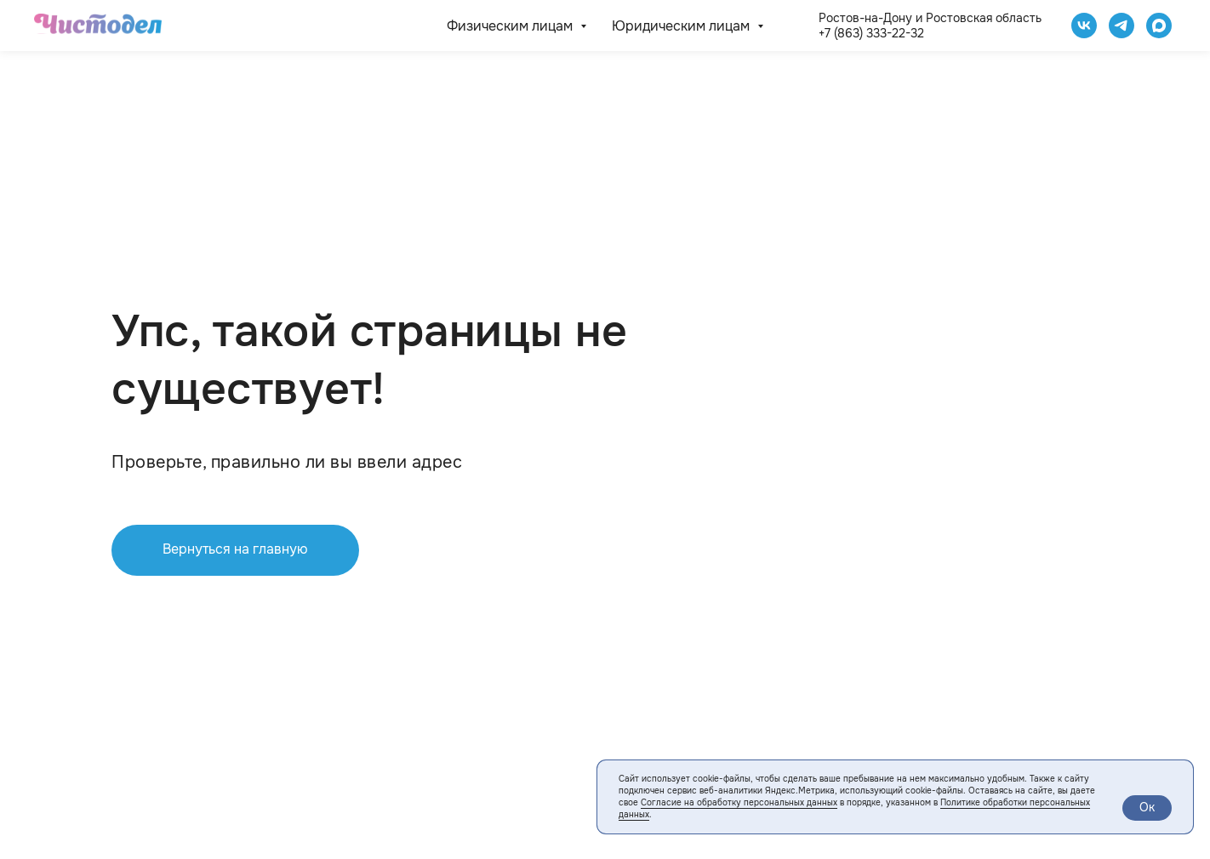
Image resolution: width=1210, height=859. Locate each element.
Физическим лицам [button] (511, 26)
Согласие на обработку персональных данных (739, 802)
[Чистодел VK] (1084, 25)
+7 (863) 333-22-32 (871, 33)
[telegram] (1121, 25)
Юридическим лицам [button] (682, 26)
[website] (1159, 25)
